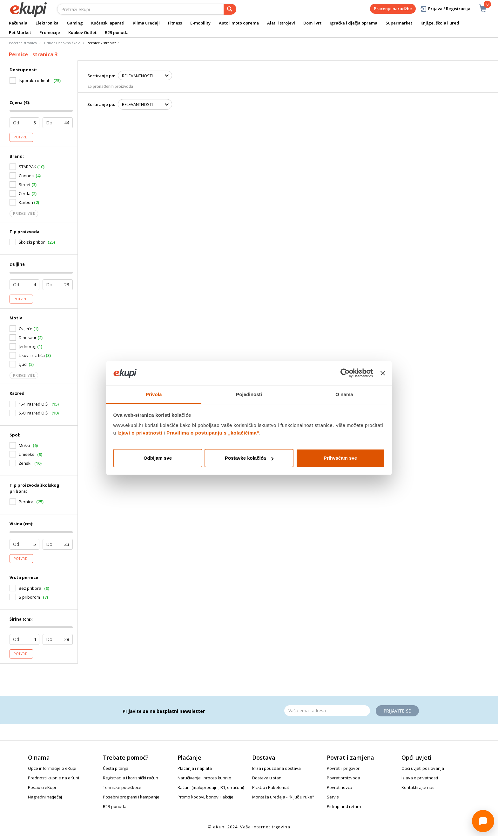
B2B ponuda (117, 32)
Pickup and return (344, 806)
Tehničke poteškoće (122, 787)
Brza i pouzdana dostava (276, 768)
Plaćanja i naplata (195, 768)
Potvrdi (21, 137)
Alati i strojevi (281, 23)
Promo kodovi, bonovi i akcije (205, 797)
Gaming (75, 23)
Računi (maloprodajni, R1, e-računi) (211, 787)
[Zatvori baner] (382, 373)
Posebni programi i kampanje (131, 797)
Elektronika (47, 23)
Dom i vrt (312, 23)
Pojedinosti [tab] (249, 394)
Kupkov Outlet (82, 32)
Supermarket (399, 23)
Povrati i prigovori (343, 768)
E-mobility (200, 23)
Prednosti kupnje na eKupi (53, 778)
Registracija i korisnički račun (130, 778)
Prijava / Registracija (444, 9)
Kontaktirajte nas (417, 787)
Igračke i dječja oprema (353, 23)
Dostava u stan (266, 778)
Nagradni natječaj (45, 797)
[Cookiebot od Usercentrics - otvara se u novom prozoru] (345, 373)
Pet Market (20, 32)
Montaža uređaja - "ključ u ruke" (283, 797)
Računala (18, 23)
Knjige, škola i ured (440, 23)
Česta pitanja (115, 768)
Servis (333, 797)
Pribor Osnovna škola (62, 42)
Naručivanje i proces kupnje (204, 778)
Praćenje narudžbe (393, 8)
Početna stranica (23, 42)
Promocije (49, 32)
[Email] (327, 710)
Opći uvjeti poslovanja (422, 768)
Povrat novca (339, 787)
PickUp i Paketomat (270, 787)
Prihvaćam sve (340, 458)
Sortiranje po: (101, 76)
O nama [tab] (344, 394)
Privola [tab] (154, 394)
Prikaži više (24, 213)
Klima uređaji (146, 23)
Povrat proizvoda (343, 778)
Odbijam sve (158, 458)
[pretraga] (230, 9)
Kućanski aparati (107, 23)
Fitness (175, 23)
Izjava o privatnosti (419, 778)
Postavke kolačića (249, 458)
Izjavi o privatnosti (140, 432)
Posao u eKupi (42, 787)
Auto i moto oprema (239, 23)
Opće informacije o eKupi (52, 768)
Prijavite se (397, 711)
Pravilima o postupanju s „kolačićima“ (212, 432)
